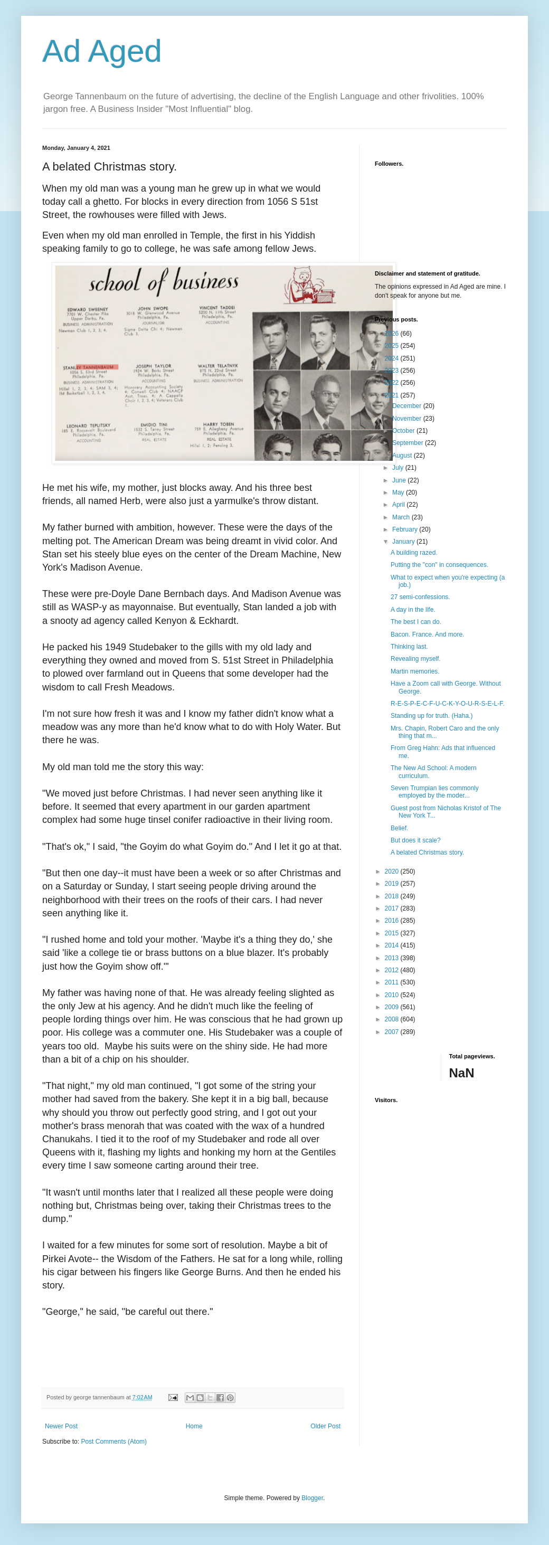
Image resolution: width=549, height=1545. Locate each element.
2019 (393, 883)
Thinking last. (409, 646)
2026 (393, 333)
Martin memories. (415, 671)
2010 (393, 995)
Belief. (399, 828)
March (402, 517)
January (404, 541)
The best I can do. (416, 621)
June (400, 480)
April (399, 504)
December (407, 406)
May (399, 492)
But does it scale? (416, 840)
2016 (393, 920)
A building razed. (414, 552)
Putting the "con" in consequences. (439, 564)
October (404, 430)
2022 (393, 382)
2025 (393, 345)
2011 (393, 982)
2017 (393, 908)
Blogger (312, 1498)
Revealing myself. (416, 658)
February (405, 529)
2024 (393, 358)
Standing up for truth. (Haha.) (431, 715)
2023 (393, 370)
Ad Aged (102, 51)
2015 (393, 933)
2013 (393, 958)
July (398, 467)
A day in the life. (413, 609)
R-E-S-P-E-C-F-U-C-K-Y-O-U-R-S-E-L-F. (448, 703)
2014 (393, 945)
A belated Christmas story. (427, 852)
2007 (393, 1032)
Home (194, 1426)
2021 (393, 395)
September (408, 443)
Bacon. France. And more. (427, 634)
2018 (393, 896)
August (403, 455)
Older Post (325, 1426)
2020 (393, 871)
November (407, 418)
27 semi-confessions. (420, 597)
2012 (393, 970)
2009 (393, 1007)
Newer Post (61, 1426)
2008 (393, 1019)
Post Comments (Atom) (114, 1441)
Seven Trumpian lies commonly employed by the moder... (435, 791)
